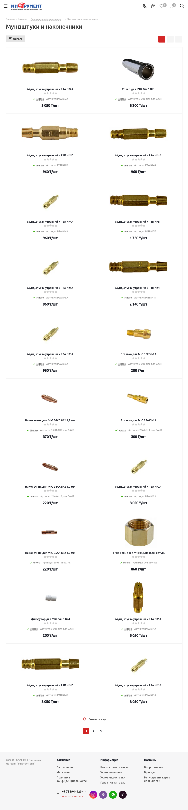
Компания (63, 760)
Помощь (150, 760)
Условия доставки (112, 777)
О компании (64, 767)
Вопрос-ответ (153, 767)
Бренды (149, 772)
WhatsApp (113, 795)
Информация (109, 760)
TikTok (123, 795)
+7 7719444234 (73, 791)
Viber (103, 795)
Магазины (63, 772)
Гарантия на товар (112, 782)
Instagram (93, 795)
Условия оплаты (111, 772)
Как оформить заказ (114, 767)
